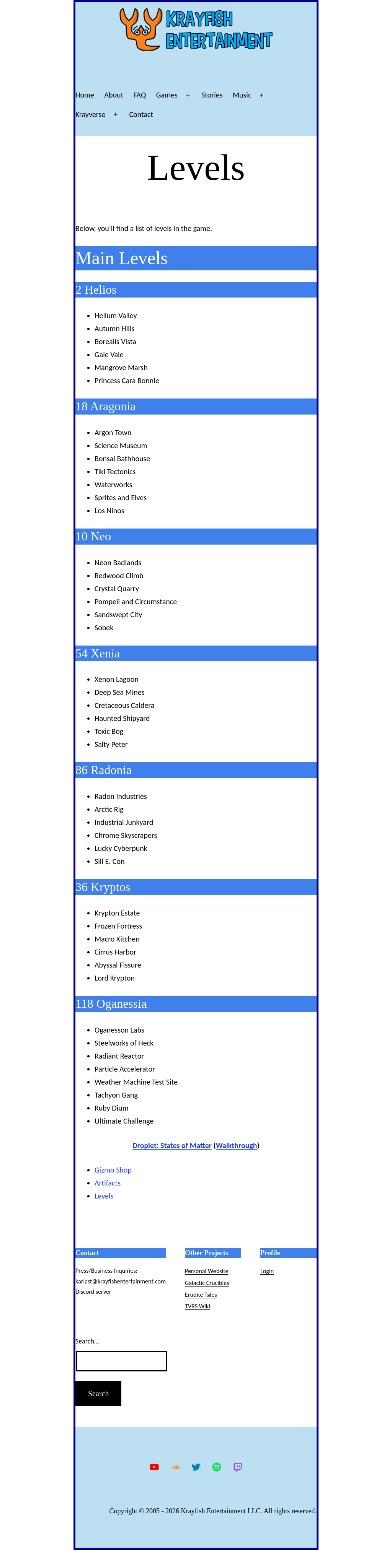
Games (167, 94)
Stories (212, 94)
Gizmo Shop (113, 1169)
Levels (104, 1195)
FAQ (140, 94)
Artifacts (108, 1182)
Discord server (93, 1291)
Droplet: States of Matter (172, 1145)
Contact (141, 114)
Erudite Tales (201, 1294)
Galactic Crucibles (207, 1283)
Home (84, 94)
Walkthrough (236, 1145)
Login (267, 1271)
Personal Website (206, 1271)
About (113, 94)
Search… (87, 1341)
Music (242, 94)
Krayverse (90, 114)
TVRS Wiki (197, 1306)
